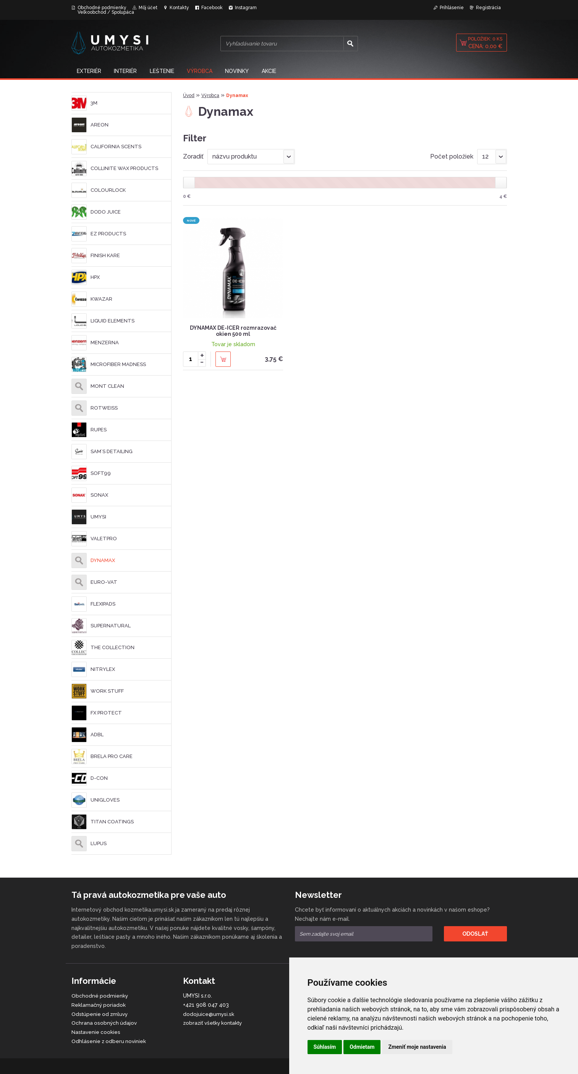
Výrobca (203, 70)
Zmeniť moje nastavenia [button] (417, 1047)
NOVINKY (242, 70)
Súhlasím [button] (325, 1047)
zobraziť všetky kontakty (215, 1022)
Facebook (212, 7)
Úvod (188, 94)
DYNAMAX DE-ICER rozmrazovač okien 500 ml (233, 330)
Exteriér (90, 70)
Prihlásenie (452, 7)
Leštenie (164, 70)
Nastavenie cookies (96, 1031)
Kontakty (179, 7)
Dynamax (237, 94)
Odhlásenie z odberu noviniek (109, 1040)
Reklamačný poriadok (99, 1004)
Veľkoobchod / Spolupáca (106, 12)
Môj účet (148, 7)
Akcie (274, 70)
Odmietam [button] (362, 1047)
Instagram (246, 7)
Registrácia (488, 7)
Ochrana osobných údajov (104, 1022)
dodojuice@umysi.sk (209, 1013)
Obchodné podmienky (102, 7)
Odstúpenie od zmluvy (100, 1013)
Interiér (127, 70)
